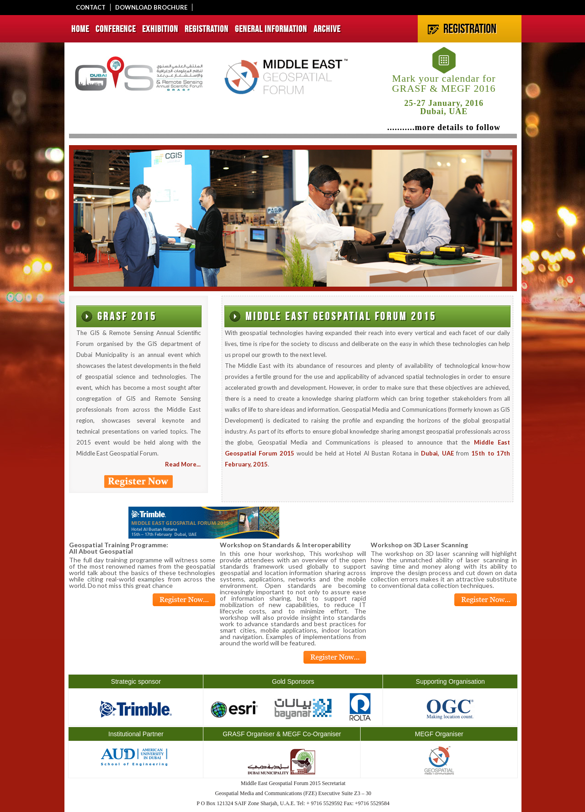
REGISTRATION (207, 29)
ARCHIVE (327, 29)
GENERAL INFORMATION (271, 29)
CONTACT (91, 7)
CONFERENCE (116, 29)
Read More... (183, 464)
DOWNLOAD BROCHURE (151, 7)
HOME (80, 29)
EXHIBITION (160, 29)
